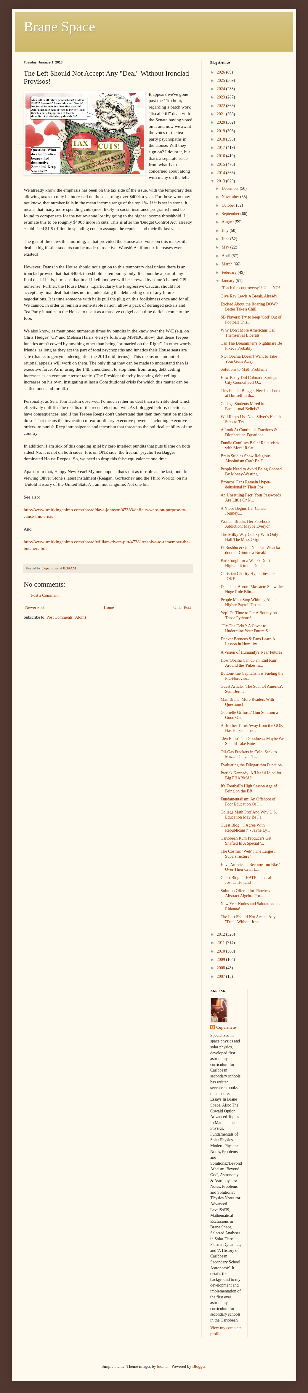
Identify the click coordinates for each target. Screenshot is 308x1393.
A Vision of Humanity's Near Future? (252, 652)
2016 (221, 156)
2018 (221, 139)
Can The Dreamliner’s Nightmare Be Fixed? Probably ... (251, 346)
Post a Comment (45, 595)
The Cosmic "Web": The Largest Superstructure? (248, 854)
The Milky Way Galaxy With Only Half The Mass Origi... (249, 537)
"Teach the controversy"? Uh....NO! (250, 288)
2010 (221, 951)
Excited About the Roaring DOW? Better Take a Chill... (249, 306)
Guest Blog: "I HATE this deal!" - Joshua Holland (249, 880)
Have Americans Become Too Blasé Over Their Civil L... (250, 867)
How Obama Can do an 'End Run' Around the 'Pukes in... (249, 663)
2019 (221, 131)
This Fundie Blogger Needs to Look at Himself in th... (250, 393)
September (231, 213)
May (226, 247)
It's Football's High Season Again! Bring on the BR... (249, 788)
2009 (221, 959)
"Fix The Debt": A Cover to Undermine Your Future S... (246, 628)
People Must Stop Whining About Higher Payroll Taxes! (249, 602)
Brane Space (59, 26)
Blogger (198, 1366)
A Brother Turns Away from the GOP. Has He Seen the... (252, 728)
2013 (221, 181)
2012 (221, 934)
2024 (221, 89)
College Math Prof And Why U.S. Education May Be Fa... (249, 814)
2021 (221, 114)
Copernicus (226, 1027)
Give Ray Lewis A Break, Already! (250, 296)
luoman (163, 1366)
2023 (221, 97)
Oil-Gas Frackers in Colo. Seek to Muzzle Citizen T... (249, 754)
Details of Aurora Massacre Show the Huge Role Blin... (252, 589)
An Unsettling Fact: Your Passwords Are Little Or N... (251, 497)
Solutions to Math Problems (244, 369)
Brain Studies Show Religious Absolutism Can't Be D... (245, 458)
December (231, 188)
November (231, 197)
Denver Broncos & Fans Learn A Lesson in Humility (248, 641)
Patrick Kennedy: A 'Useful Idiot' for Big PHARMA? (251, 775)
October (229, 205)
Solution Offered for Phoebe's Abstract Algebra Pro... (245, 893)
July (226, 230)
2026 (221, 72)
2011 (221, 942)
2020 (221, 122)
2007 (221, 976)
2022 (221, 106)
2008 (221, 968)
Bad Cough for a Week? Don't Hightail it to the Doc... (245, 563)
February (230, 272)
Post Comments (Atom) (66, 617)
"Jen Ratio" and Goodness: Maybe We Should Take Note (252, 741)
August (228, 222)
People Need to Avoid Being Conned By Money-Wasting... (251, 471)
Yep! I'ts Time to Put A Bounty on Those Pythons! (249, 615)
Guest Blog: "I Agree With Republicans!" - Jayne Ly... (245, 827)
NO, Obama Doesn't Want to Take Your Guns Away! (249, 359)
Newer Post (34, 607)
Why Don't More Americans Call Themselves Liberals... (248, 332)
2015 (221, 164)
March (227, 264)
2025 (221, 80)
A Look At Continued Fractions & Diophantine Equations (249, 432)
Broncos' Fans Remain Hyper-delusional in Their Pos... (246, 484)
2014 (221, 173)
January (228, 280)
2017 (221, 147)
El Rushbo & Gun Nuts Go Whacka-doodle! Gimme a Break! (251, 550)
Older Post (182, 607)
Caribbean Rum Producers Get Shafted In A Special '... (246, 841)
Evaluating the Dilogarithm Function (251, 765)
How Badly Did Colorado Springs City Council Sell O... (249, 380)
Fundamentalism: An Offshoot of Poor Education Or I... (248, 801)
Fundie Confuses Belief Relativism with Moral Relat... (250, 445)
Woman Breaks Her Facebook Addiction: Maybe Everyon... (247, 524)
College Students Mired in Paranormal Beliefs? (242, 406)
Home (109, 607)
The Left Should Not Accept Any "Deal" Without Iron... (248, 919)
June (226, 239)
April (226, 256)
